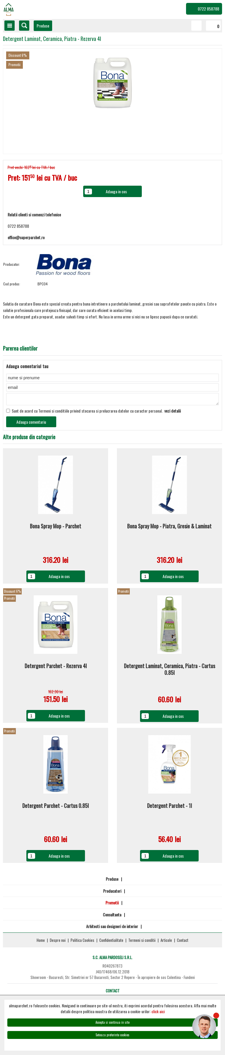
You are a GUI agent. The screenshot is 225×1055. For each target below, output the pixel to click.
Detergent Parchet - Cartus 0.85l (55, 807)
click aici (158, 1011)
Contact (182, 942)
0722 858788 (208, 9)
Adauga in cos (59, 578)
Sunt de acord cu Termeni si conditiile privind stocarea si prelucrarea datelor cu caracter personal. (93, 412)
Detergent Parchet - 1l (169, 807)
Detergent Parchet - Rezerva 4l (56, 667)
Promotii (112, 904)
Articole (166, 942)
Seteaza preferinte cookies (112, 1034)
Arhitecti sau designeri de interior (112, 928)
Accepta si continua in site (112, 1022)
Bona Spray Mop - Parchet (55, 528)
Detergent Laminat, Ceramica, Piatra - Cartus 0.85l (169, 671)
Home (41, 942)
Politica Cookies (82, 942)
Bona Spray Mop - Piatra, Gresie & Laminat (169, 528)
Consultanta (112, 916)
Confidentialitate (111, 942)
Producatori (112, 892)
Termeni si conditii (142, 942)
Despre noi (58, 942)
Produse (43, 26)
